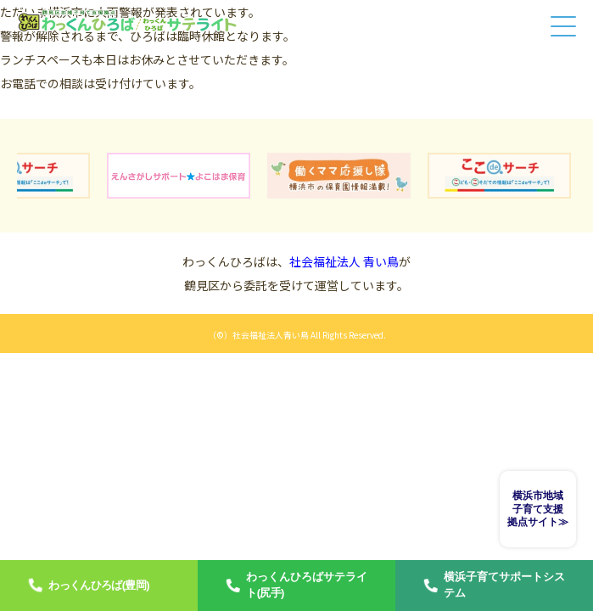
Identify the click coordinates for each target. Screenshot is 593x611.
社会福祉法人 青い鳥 (344, 261)
